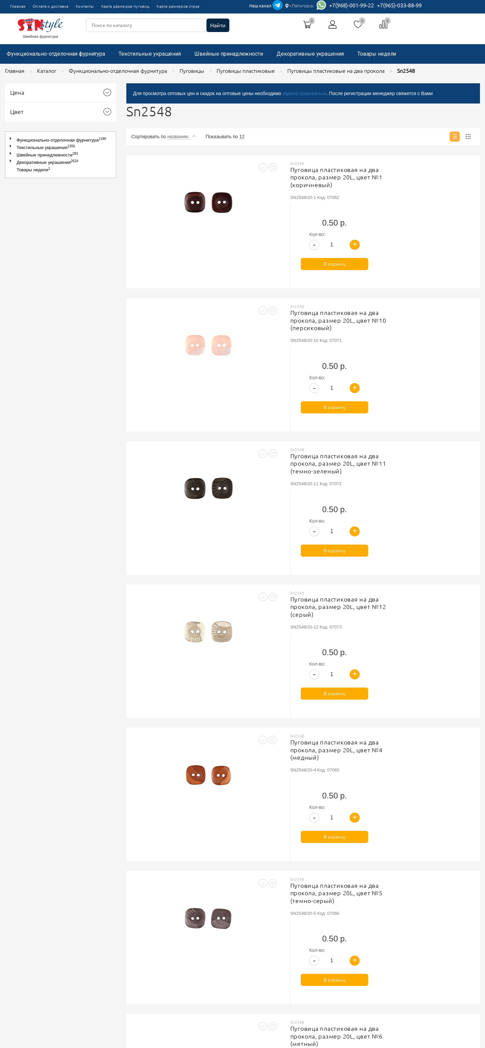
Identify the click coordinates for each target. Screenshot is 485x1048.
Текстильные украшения (150, 54)
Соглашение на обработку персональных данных (220, 942)
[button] (12, 139)
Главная (17, 6)
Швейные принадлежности (228, 54)
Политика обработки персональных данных (215, 934)
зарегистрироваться (304, 93)
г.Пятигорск (299, 5)
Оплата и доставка (50, 6)
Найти (218, 25)
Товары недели (376, 54)
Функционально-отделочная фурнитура (56, 54)
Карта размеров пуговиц (125, 6)
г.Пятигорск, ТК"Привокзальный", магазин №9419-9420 (352, 923)
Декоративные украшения (310, 54)
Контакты (85, 6)
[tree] (60, 155)
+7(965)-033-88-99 (399, 5)
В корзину (436, 215)
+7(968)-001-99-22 (351, 5)
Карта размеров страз (178, 6)
